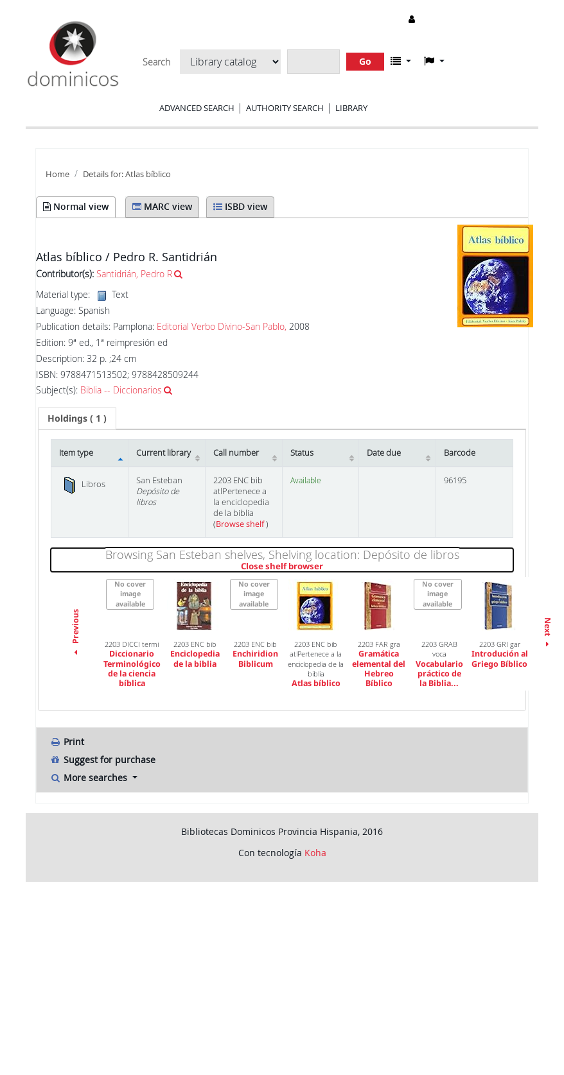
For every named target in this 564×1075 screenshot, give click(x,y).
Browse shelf (241, 524)
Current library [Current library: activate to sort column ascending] (163, 452)
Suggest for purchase (102, 759)
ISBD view (240, 206)
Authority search (285, 108)
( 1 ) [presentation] (77, 418)
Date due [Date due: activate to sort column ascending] (384, 452)
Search (156, 62)
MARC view (162, 206)
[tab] (77, 418)
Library (351, 108)
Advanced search (196, 108)
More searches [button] (89, 777)
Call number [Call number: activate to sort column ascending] (236, 452)
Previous (75, 633)
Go (365, 61)
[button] (401, 61)
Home (57, 174)
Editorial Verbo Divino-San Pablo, (221, 326)
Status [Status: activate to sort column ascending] (301, 452)
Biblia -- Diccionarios (121, 390)
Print (66, 741)
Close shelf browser (326, 567)
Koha (315, 853)
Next (547, 633)
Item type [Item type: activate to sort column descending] (76, 452)
